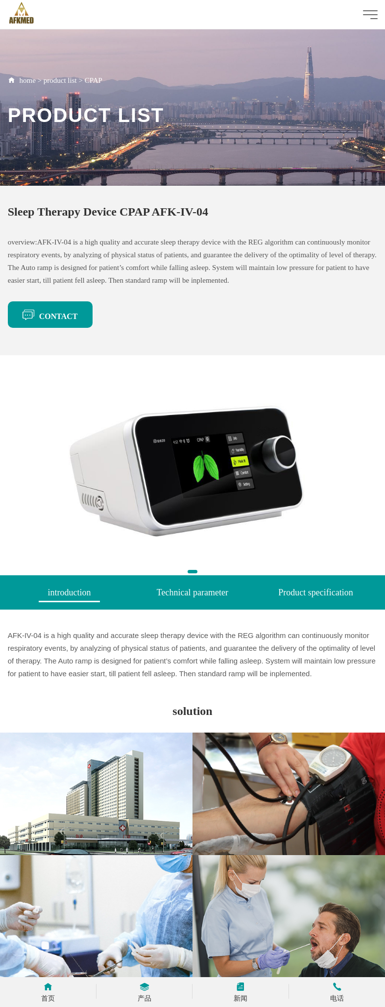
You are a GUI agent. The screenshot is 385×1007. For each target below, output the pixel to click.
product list (60, 80)
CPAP (93, 80)
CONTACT (50, 314)
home (27, 80)
